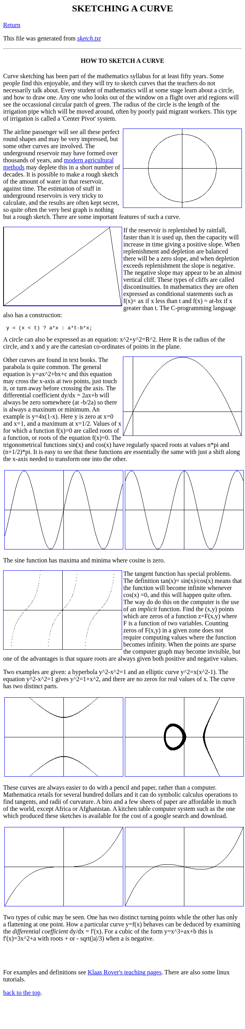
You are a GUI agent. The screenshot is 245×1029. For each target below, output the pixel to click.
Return (11, 25)
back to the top (22, 993)
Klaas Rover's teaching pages (124, 973)
